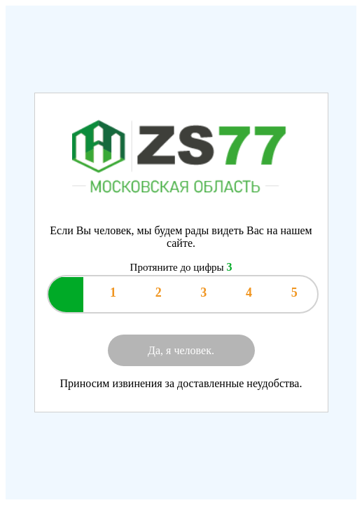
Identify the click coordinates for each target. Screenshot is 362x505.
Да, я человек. (181, 350)
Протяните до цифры (181, 267)
